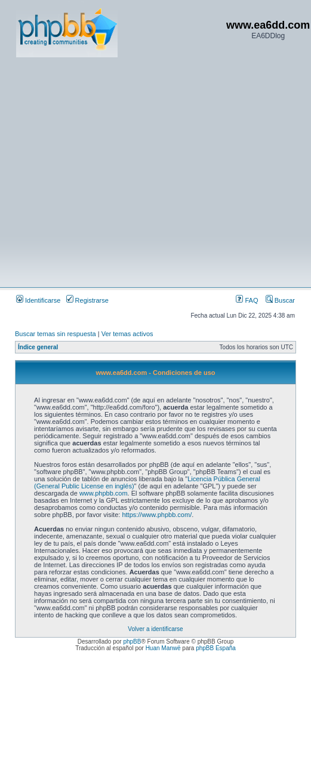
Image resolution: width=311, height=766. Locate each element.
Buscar (280, 300)
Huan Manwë (163, 648)
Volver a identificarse (155, 629)
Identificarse (38, 300)
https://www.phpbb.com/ (157, 514)
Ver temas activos (127, 333)
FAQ (247, 300)
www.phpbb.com (103, 493)
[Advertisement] (112, 172)
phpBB (132, 641)
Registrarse (87, 300)
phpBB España (216, 648)
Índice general (38, 347)
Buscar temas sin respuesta (55, 333)
